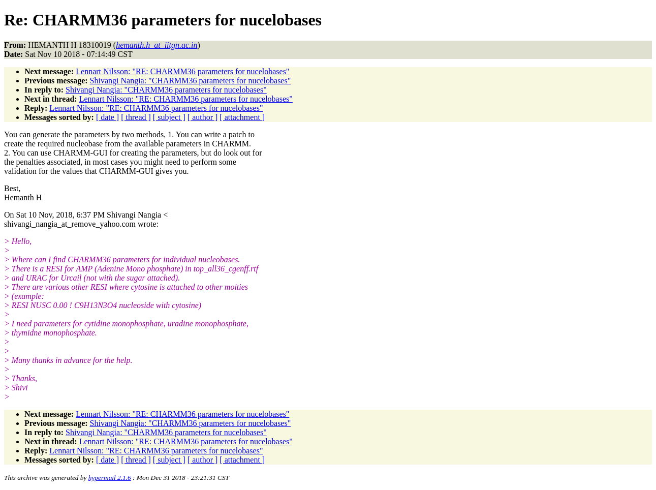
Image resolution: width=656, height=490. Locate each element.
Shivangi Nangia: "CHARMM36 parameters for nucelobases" (190, 80)
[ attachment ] (242, 117)
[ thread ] (136, 117)
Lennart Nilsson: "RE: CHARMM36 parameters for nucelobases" (182, 71)
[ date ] (107, 117)
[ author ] (203, 117)
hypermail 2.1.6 (109, 477)
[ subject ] (169, 117)
